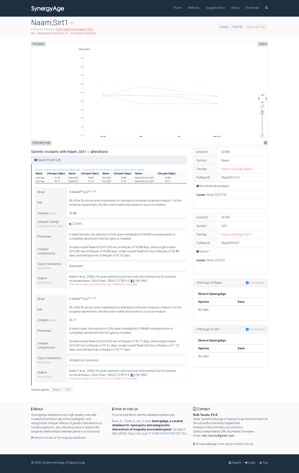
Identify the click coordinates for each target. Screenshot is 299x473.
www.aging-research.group (235, 444)
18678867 (139, 280)
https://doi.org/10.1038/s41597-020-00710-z (157, 433)
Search (235, 462)
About (235, 7)
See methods (44, 268)
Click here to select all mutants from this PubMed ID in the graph (103, 284)
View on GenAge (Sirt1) (236, 234)
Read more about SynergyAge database (58, 437)
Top (263, 462)
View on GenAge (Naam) (237, 169)
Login (250, 462)
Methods (194, 7)
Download (252, 7)
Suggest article (215, 7)
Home (178, 7)
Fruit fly (237, 26)
